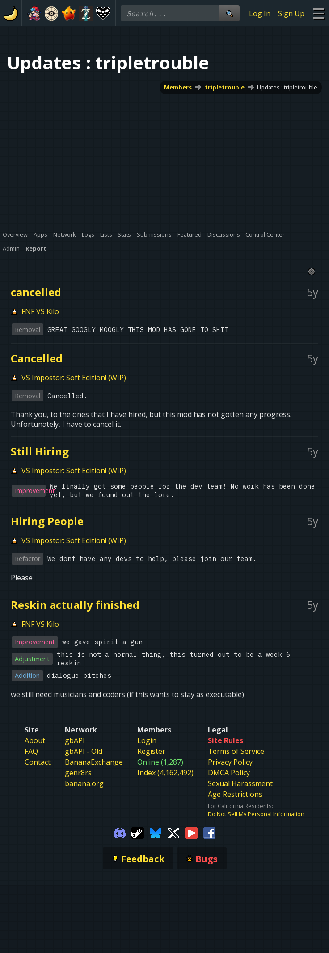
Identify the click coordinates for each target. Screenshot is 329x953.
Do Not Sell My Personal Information (256, 814)
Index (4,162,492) (165, 773)
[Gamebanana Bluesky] (155, 832)
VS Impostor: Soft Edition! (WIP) (73, 378)
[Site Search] (229, 13)
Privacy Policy (230, 762)
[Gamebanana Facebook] (209, 832)
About (35, 740)
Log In (259, 13)
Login (146, 740)
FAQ (31, 751)
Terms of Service (236, 751)
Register (151, 751)
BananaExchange (94, 762)
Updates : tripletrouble (287, 87)
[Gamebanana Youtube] (191, 832)
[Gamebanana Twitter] (173, 832)
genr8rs (78, 773)
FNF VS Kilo (40, 311)
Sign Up (291, 13)
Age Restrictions (235, 794)
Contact (38, 762)
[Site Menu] (318, 13)
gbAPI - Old (83, 751)
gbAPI (75, 740)
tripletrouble (225, 87)
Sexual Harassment (240, 783)
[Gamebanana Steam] (138, 832)
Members (178, 87)
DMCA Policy (229, 773)
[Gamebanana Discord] (120, 832)
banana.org (84, 783)
